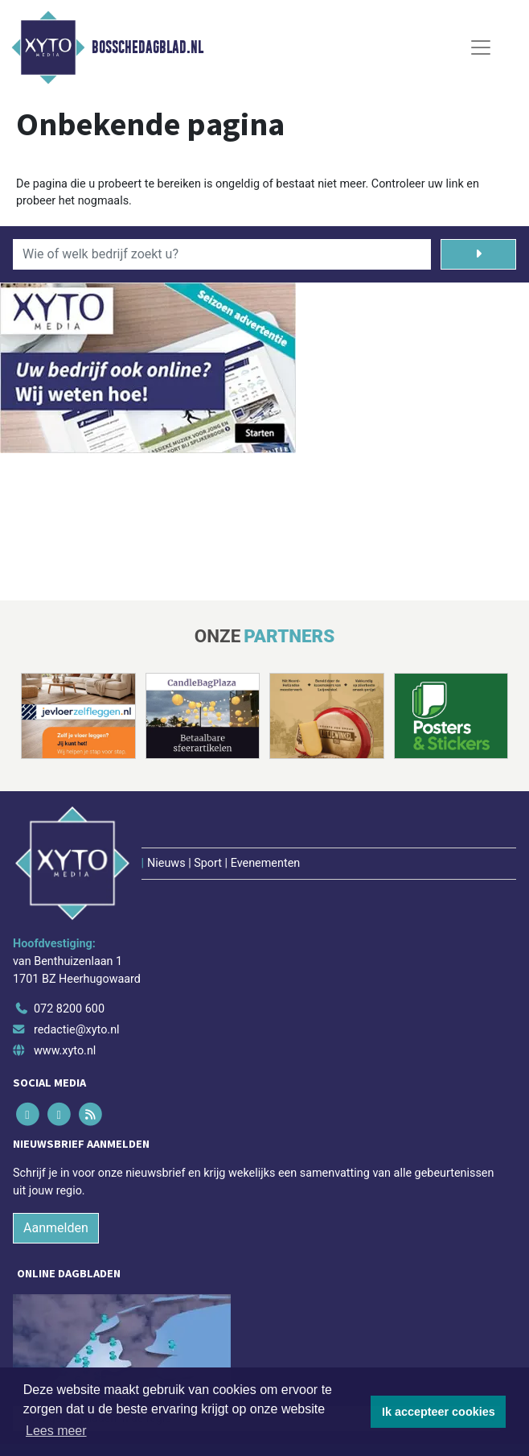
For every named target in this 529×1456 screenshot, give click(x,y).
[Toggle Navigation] (481, 47)
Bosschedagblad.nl (147, 47)
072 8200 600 (69, 1009)
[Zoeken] (478, 254)
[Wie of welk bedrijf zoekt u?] (222, 254)
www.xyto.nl (65, 1051)
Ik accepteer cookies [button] (438, 1411)
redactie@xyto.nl (77, 1030)
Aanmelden (55, 1227)
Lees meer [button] (56, 1430)
